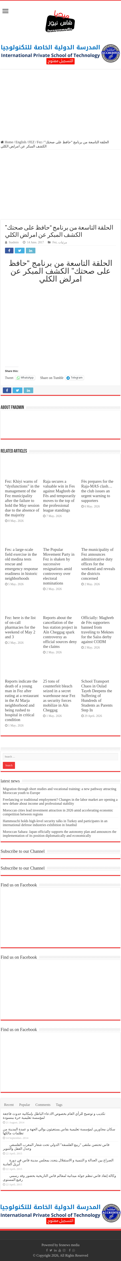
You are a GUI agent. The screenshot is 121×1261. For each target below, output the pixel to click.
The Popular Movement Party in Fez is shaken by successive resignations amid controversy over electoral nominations (58, 566)
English (20, 142)
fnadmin (14, 242)
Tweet (9, 377)
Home (7, 142)
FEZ (31, 142)
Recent (9, 1105)
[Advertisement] (60, 105)
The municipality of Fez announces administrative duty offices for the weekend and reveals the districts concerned (98, 564)
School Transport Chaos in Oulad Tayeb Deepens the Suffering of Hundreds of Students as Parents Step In (97, 695)
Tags (59, 1105)
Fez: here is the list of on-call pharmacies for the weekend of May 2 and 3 (20, 627)
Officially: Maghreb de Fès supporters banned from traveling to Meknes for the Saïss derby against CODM (97, 629)
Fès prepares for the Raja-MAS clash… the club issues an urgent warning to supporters (97, 491)
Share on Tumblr (52, 377)
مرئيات (62, 242)
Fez (39, 142)
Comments (42, 1105)
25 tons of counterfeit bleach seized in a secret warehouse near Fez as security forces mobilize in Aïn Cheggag (59, 695)
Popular (24, 1105)
